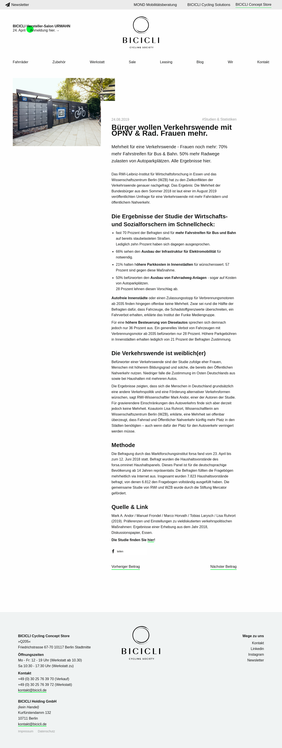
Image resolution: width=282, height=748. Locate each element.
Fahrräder (20, 62)
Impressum (25, 731)
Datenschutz (46, 731)
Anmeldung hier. (43, 30)
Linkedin (257, 649)
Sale (132, 62)
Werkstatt (97, 62)
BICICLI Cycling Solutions (208, 5)
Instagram (256, 654)
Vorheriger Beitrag (125, 566)
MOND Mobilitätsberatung (155, 5)
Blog (200, 62)
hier (151, 540)
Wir (230, 62)
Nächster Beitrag (223, 566)
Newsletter (17, 4)
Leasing (166, 62)
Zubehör (59, 62)
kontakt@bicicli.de (32, 690)
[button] (129, 551)
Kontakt (263, 62)
